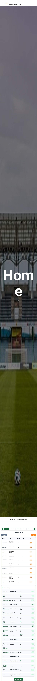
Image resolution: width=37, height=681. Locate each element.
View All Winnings (18, 679)
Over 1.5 (32, 1)
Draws (24, 528)
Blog (13, 1)
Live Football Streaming (13, 4)
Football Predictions (25, 1)
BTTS (20, 4)
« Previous (4, 535)
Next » (34, 535)
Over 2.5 (29, 528)
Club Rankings (18, 1)
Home (10, 1)
